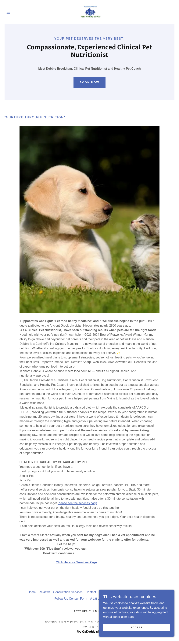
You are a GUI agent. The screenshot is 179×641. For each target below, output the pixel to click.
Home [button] (32, 592)
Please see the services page (77, 503)
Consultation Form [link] (111, 592)
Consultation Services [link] (68, 592)
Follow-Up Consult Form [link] (71, 598)
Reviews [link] (44, 592)
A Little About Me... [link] (102, 598)
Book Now (89, 82)
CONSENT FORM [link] (139, 592)
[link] (89, 12)
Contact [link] (91, 592)
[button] (17, 12)
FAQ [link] (121, 598)
